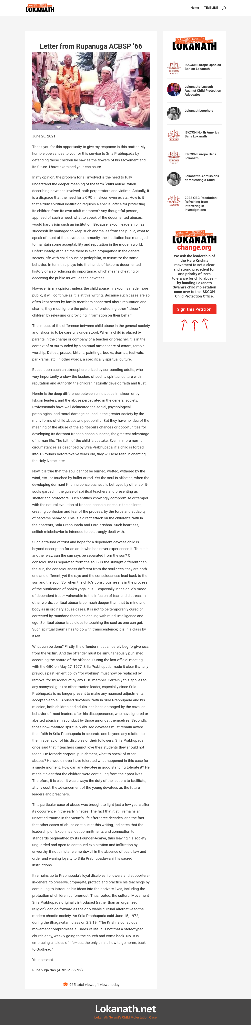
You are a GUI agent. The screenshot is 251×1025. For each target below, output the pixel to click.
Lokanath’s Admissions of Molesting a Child (202, 178)
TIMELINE (211, 8)
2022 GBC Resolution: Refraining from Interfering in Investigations (201, 204)
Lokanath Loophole (199, 111)
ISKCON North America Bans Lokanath (202, 134)
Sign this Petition (194, 309)
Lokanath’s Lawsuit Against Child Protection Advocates (203, 91)
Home (195, 8)
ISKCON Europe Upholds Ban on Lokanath (203, 67)
